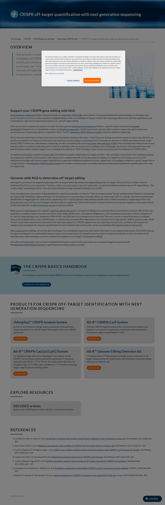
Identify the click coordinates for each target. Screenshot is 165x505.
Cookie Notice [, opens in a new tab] (78, 70)
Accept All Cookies (92, 80)
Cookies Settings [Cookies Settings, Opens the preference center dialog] (73, 80)
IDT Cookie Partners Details (54, 73)
